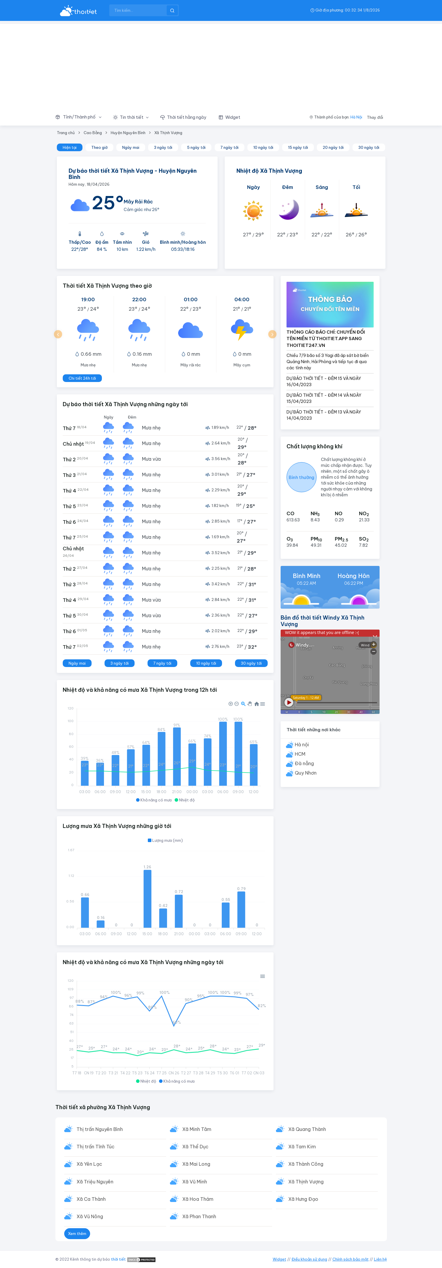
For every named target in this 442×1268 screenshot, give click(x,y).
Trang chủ (66, 132)
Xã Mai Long (196, 1164)
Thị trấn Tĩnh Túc (96, 1147)
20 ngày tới (333, 147)
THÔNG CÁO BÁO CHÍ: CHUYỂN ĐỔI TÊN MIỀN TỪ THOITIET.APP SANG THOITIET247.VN (326, 338)
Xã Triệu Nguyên (95, 1182)
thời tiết (118, 1259)
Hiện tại (70, 147)
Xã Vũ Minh (194, 1182)
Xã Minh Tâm (196, 1129)
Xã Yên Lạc (89, 1164)
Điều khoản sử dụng (309, 1259)
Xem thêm (77, 1233)
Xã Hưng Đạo (303, 1199)
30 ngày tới (368, 147)
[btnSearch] (172, 10)
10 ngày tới (263, 147)
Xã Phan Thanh (199, 1216)
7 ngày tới (230, 147)
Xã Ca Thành (91, 1199)
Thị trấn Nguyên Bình (100, 1129)
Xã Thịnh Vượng (168, 132)
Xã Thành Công (305, 1164)
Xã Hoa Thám (197, 1199)
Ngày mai (130, 147)
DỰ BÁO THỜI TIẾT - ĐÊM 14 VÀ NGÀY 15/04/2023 (324, 398)
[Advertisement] (221, 65)
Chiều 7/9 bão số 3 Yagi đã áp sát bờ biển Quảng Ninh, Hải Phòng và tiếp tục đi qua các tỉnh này (328, 361)
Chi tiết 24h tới (82, 378)
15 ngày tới (298, 147)
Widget (279, 1259)
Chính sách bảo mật (350, 1259)
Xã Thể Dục (195, 1147)
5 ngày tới (196, 147)
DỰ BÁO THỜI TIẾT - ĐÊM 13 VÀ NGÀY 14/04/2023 (324, 415)
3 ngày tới (163, 147)
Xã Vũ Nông (90, 1216)
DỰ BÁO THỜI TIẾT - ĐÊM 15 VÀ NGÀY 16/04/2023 (324, 381)
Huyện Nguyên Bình (128, 132)
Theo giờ (99, 147)
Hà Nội (356, 117)
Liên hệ (380, 1259)
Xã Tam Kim (302, 1147)
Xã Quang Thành (307, 1129)
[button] (81, 117)
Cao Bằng (93, 132)
